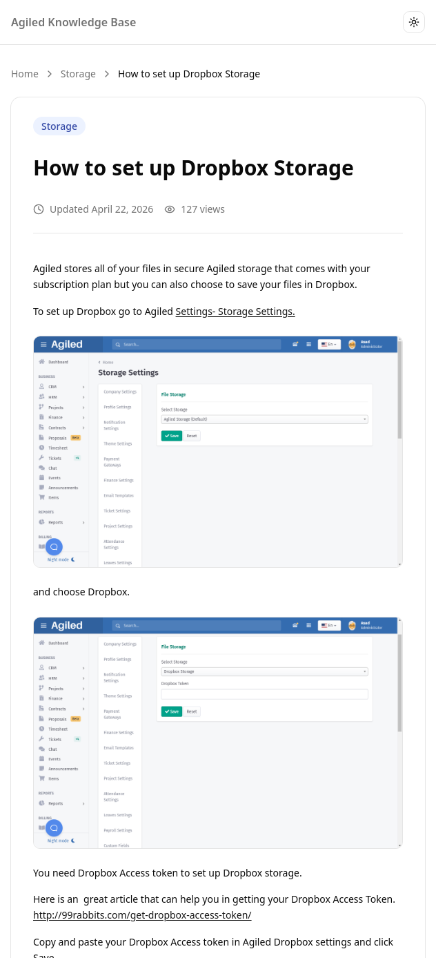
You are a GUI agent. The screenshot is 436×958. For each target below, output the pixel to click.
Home (25, 73)
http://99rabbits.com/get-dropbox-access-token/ (142, 914)
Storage (78, 73)
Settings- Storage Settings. (235, 311)
